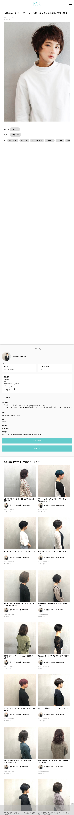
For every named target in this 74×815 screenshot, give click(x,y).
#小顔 (68, 140)
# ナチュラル (15, 135)
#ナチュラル (12, 140)
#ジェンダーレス (37, 140)
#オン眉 (60, 140)
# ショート (15, 129)
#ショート (24, 140)
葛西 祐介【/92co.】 (19, 229)
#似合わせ (50, 140)
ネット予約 (37, 313)
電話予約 (37, 321)
